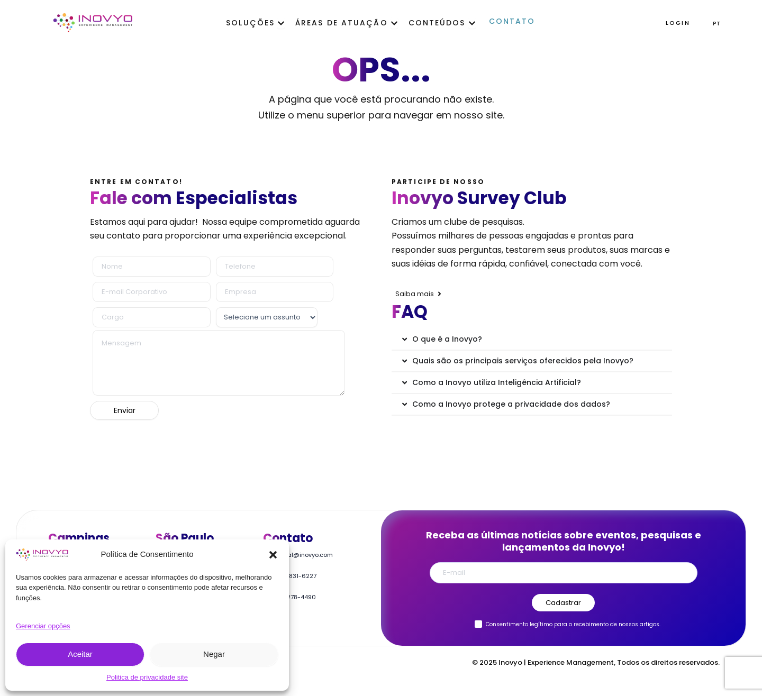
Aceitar (80, 653)
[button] (273, 555)
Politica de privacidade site (147, 677)
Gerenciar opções (43, 626)
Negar (214, 653)
